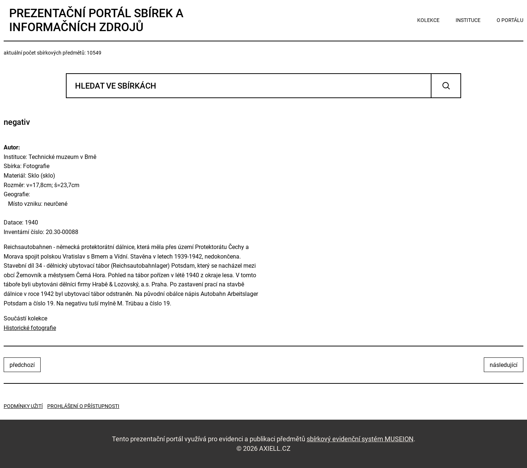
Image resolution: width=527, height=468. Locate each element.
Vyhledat (446, 85)
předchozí (22, 364)
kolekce (428, 20)
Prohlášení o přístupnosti (83, 406)
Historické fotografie (30, 327)
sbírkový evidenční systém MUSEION (360, 439)
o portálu (510, 20)
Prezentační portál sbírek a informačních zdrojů (96, 20)
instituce (468, 20)
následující (503, 364)
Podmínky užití (23, 406)
